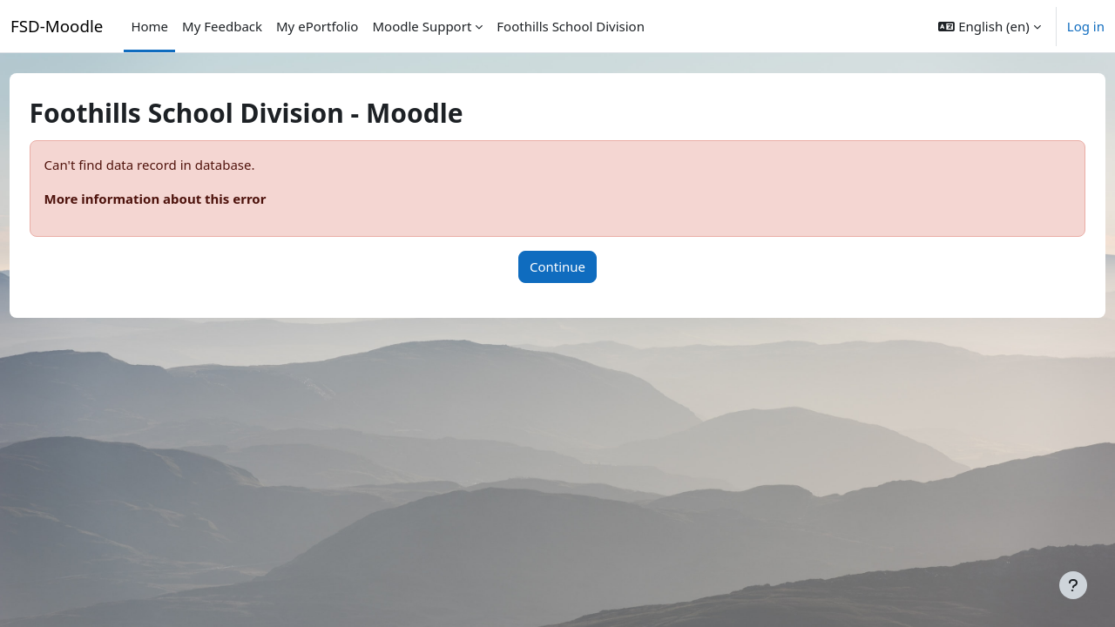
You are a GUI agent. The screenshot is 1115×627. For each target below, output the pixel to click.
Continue (557, 266)
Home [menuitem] (149, 26)
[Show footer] (1073, 585)
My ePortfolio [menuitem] (317, 26)
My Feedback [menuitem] (222, 26)
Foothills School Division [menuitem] (571, 26)
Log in (1086, 26)
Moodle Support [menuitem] (421, 26)
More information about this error (188, 198)
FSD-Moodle (56, 26)
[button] (989, 26)
